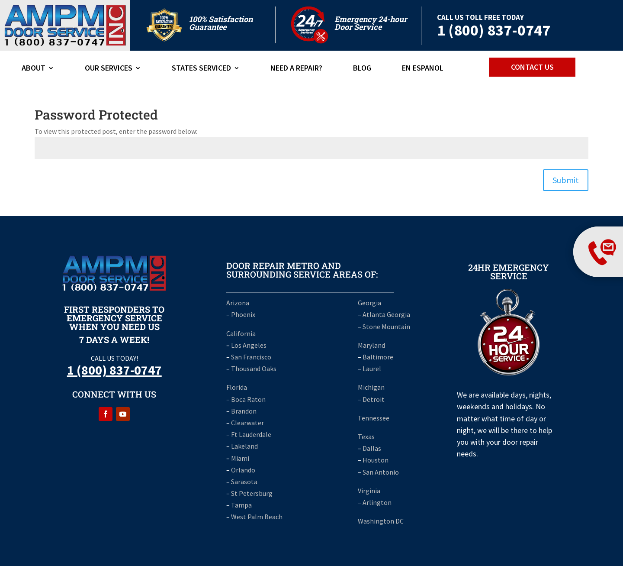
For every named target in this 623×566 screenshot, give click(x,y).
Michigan (371, 387)
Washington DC (381, 521)
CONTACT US (532, 67)
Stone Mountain (386, 326)
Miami (240, 458)
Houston (376, 460)
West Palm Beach (257, 516)
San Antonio (381, 472)
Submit (565, 180)
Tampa (241, 505)
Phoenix (243, 314)
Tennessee (373, 418)
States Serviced (201, 69)
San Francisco (251, 357)
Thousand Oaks (253, 368)
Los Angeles (249, 345)
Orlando (243, 470)
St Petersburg (252, 493)
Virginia (369, 490)
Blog (362, 69)
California (241, 333)
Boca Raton (248, 399)
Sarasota (244, 481)
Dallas (372, 448)
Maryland (371, 345)
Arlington (377, 502)
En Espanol (422, 69)
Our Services (108, 69)
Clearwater (247, 422)
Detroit (374, 399)
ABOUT (33, 69)
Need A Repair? (296, 69)
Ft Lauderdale (250, 434)
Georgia (369, 302)
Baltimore (378, 357)
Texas (366, 436)
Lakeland (244, 446)
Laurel (372, 368)
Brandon (244, 411)
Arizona (237, 302)
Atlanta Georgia (386, 314)
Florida (236, 387)
